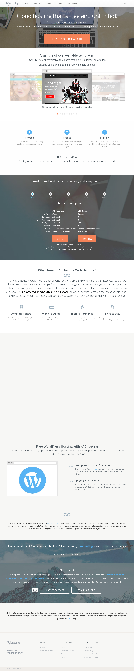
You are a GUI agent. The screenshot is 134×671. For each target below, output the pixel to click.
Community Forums (67, 651)
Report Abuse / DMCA (91, 657)
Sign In (123, 3)
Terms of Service (89, 647)
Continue (87, 238)
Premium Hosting (73, 3)
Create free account (67, 555)
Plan (32, 197)
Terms (86, 197)
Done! (104, 197)
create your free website (66, 39)
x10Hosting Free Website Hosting (13, 643)
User (68, 197)
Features (48, 3)
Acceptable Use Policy (91, 654)
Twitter (63, 657)
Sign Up (37, 3)
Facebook (64, 654)
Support (59, 3)
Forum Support (86, 590)
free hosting (95, 469)
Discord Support (55, 590)
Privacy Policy (88, 651)
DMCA (70, 618)
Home (27, 3)
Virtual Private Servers (45, 654)
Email (51, 197)
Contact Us (41, 647)
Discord (63, 647)
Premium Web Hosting (45, 651)
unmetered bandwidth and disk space (45, 292)
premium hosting (54, 523)
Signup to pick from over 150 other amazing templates (67, 107)
